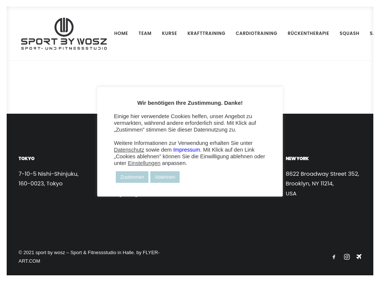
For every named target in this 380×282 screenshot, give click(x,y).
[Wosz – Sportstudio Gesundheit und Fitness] (62, 33)
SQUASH (345, 33)
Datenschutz (129, 150)
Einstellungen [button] (144, 163)
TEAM (140, 33)
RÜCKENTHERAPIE (304, 33)
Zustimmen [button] (132, 177)
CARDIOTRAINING (252, 33)
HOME (117, 33)
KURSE (165, 33)
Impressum (186, 150)
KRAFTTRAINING (202, 33)
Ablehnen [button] (165, 177)
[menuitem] (117, 33)
